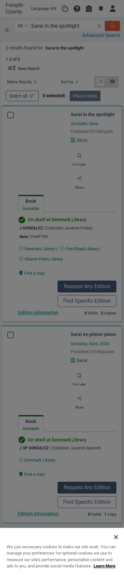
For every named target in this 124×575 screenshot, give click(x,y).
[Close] (116, 547)
